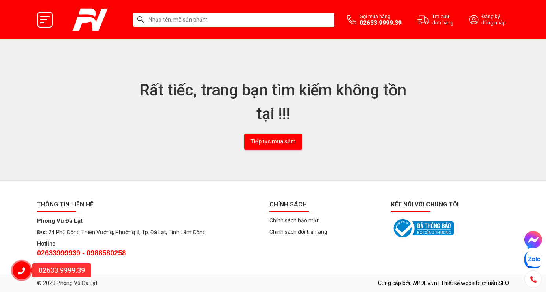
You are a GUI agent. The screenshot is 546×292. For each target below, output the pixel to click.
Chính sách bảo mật (294, 220)
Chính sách (288, 204)
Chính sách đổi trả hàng (298, 232)
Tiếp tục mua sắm (273, 141)
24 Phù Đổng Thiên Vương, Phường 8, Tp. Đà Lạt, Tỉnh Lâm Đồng (127, 232)
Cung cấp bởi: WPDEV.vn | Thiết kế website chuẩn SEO (443, 283)
